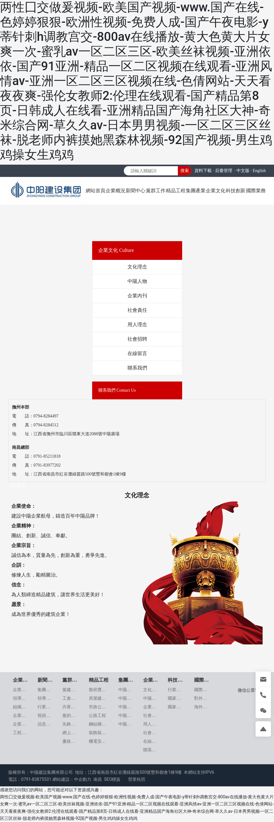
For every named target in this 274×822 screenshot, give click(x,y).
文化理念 (137, 266)
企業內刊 (137, 295)
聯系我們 (137, 367)
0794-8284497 (46, 416)
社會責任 (137, 310)
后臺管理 (223, 170)
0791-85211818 (47, 456)
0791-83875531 (36, 779)
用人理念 (137, 324)
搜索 (184, 170)
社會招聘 (137, 339)
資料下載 (203, 170)
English (259, 170)
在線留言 (137, 353)
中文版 (243, 170)
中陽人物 (137, 281)
